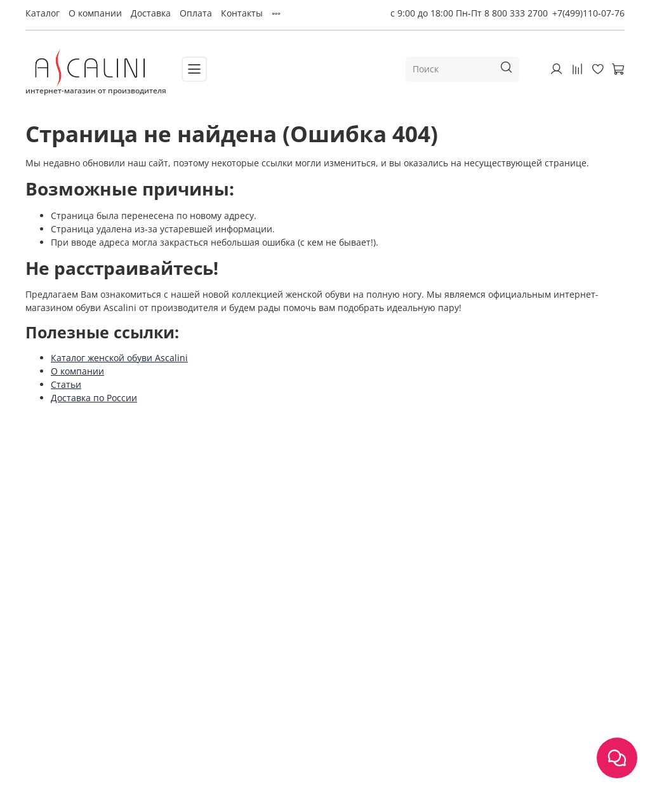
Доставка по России (94, 398)
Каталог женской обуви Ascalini (119, 358)
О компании (95, 13)
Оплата (196, 13)
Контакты (242, 13)
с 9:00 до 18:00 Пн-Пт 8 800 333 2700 (469, 13)
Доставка (151, 13)
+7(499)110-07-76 (588, 13)
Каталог (42, 13)
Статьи (66, 384)
